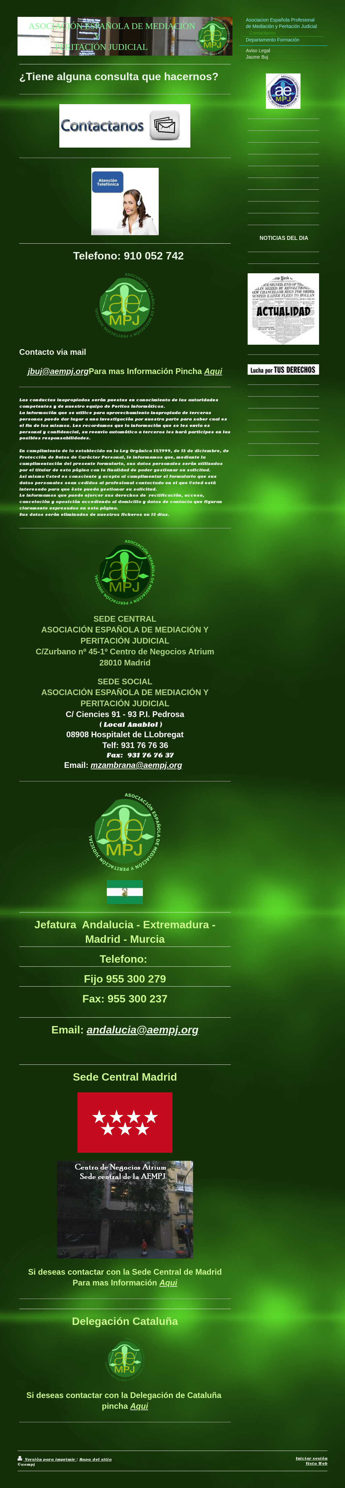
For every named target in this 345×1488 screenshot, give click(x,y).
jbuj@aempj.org (58, 371)
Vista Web (316, 1463)
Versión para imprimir (47, 1459)
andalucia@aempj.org (142, 1030)
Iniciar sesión (311, 1458)
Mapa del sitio (95, 1459)
